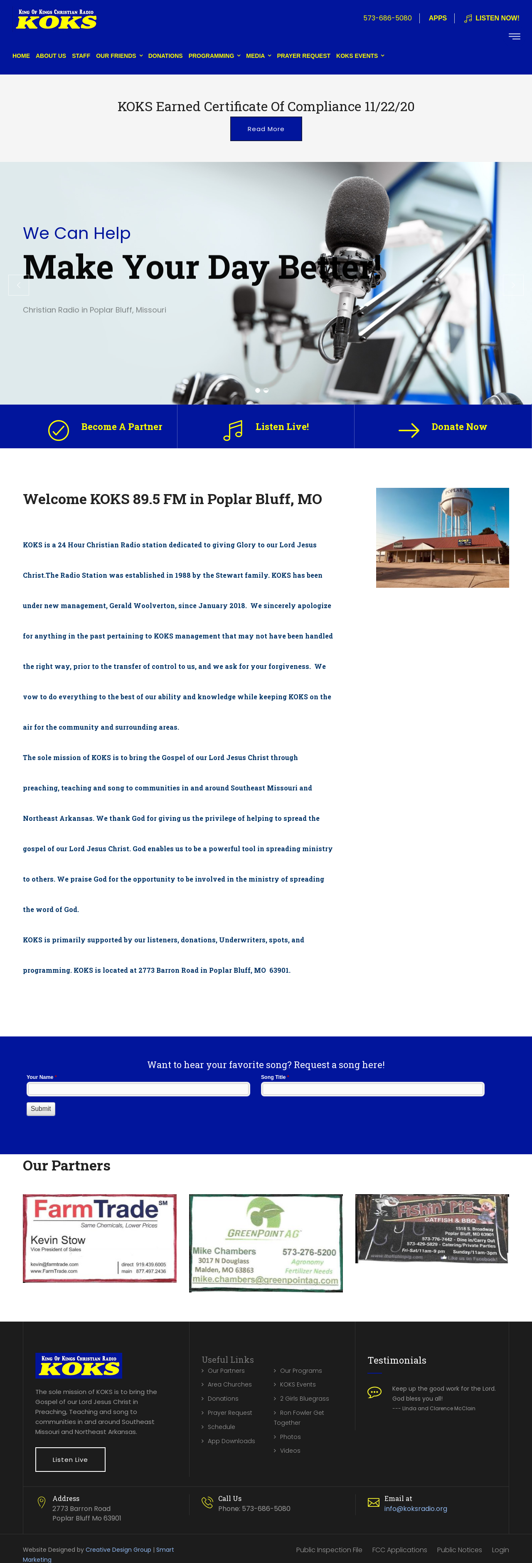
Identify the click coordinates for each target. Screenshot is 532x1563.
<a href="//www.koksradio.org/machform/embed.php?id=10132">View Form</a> (266, 1103)
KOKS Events (357, 55)
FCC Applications (399, 1550)
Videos (290, 1450)
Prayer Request (303, 55)
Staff (81, 55)
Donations (165, 55)
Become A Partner (121, 426)
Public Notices (459, 1550)
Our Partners (226, 1371)
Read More (266, 128)
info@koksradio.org (415, 1508)
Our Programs (301, 1371)
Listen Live (70, 1459)
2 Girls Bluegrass (304, 1398)
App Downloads (231, 1441)
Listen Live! (282, 426)
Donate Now (460, 426)
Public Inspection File (329, 1550)
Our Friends (116, 55)
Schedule (221, 1427)
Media (255, 55)
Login (500, 1550)
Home (21, 55)
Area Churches (230, 1384)
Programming (211, 55)
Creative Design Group (118, 1550)
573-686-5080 (387, 18)
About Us (51, 55)
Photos (290, 1437)
